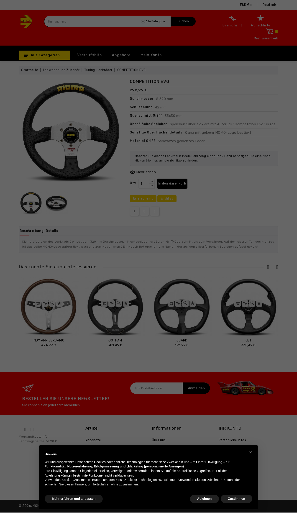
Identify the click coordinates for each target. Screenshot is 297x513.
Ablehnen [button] (204, 498)
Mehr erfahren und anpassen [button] (73, 498)
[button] (250, 452)
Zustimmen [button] (236, 498)
